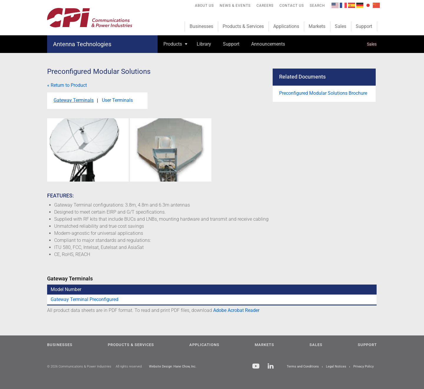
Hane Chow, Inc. (184, 366)
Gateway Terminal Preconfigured (84, 299)
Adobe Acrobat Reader (236, 310)
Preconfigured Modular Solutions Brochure (323, 93)
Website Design (160, 366)
